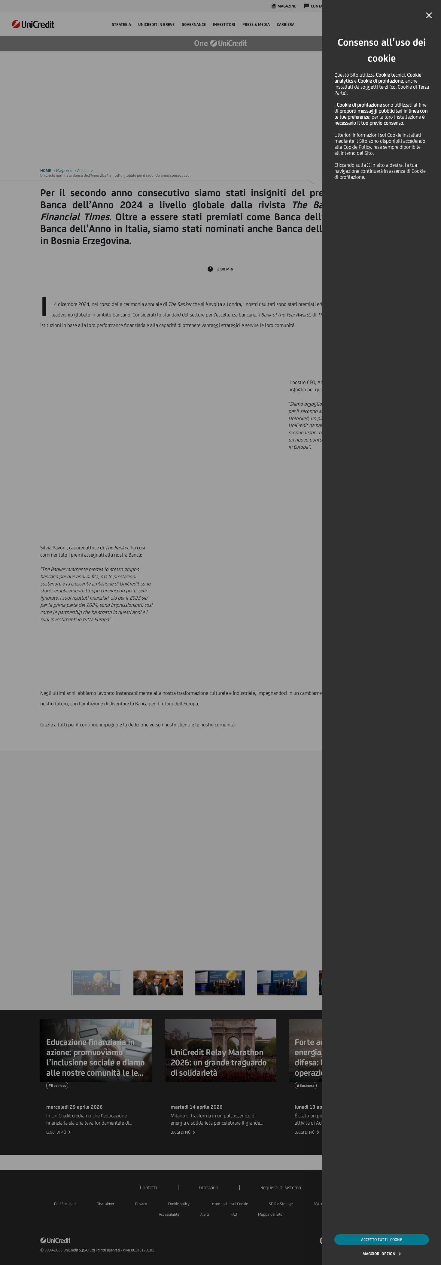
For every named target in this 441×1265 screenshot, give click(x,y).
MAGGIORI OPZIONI (380, 1253)
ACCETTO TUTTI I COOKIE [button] (381, 1239)
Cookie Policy (357, 147)
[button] (429, 15)
